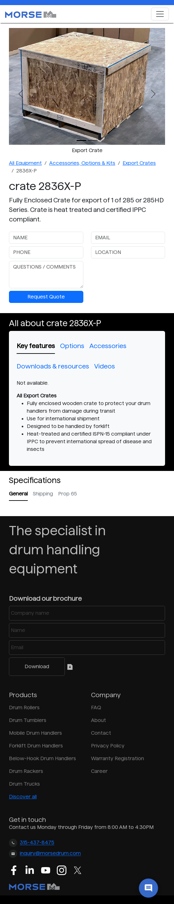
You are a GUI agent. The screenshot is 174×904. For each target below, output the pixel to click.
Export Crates (139, 163)
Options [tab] (72, 345)
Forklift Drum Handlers (36, 745)
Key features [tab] (36, 345)
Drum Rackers (26, 771)
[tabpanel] (87, 416)
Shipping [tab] (43, 493)
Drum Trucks (24, 784)
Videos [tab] (104, 366)
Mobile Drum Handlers (35, 733)
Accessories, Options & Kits (82, 163)
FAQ (96, 707)
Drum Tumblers (27, 720)
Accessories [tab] (107, 345)
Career (99, 771)
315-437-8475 (37, 842)
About (98, 720)
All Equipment (25, 163)
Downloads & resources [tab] (53, 366)
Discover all (23, 796)
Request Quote (46, 296)
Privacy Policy (108, 745)
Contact (101, 733)
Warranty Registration (117, 758)
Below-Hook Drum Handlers (42, 758)
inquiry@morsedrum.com (50, 853)
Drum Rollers (24, 707)
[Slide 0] (81, 140)
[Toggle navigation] (160, 14)
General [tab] (18, 493)
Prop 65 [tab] (67, 493)
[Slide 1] (93, 140)
